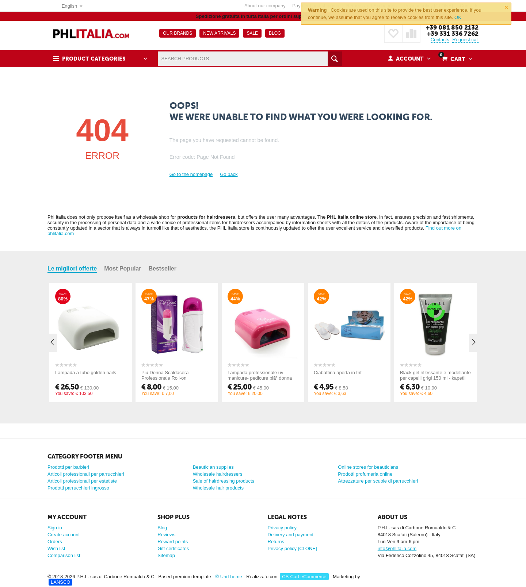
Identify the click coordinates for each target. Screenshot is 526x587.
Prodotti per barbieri (68, 467)
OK (457, 17)
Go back (228, 174)
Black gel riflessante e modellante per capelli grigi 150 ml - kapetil (435, 375)
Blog (162, 527)
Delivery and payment (291, 534)
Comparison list (63, 555)
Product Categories (94, 58)
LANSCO (60, 582)
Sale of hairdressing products (223, 481)
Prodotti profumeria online (365, 474)
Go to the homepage (191, 174)
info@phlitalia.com (397, 548)
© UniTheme (229, 576)
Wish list (56, 548)
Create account (63, 534)
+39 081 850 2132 (452, 27)
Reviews (166, 534)
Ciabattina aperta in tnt (338, 372)
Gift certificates (173, 548)
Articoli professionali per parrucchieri (85, 474)
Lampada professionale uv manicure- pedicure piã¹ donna (260, 375)
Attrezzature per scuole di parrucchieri (378, 481)
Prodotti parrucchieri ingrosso (78, 488)
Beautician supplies (213, 467)
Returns (276, 541)
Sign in (54, 527)
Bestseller (162, 268)
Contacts (440, 39)
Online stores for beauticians (368, 467)
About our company (265, 5)
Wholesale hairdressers (218, 474)
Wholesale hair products (218, 488)
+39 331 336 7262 (453, 33)
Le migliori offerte (72, 268)
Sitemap (166, 555)
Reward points (172, 541)
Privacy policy (282, 527)
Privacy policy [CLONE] (292, 548)
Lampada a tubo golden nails (85, 372)
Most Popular (122, 268)
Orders (54, 541)
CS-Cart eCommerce (304, 576)
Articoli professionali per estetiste (82, 481)
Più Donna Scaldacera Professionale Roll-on (164, 375)
